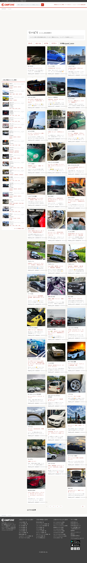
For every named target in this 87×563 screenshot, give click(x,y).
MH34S (15, 188)
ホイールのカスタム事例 (58, 522)
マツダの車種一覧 (23, 527)
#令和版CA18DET (72, 68)
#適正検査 (80, 235)
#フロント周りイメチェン (34, 492)
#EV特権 (30, 297)
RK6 (13, 108)
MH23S (11, 188)
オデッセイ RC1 (31, 97)
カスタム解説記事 (81, 4)
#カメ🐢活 (50, 331)
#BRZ (79, 490)
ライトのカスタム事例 (58, 529)
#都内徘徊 (52, 267)
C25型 (18, 158)
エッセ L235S (51, 230)
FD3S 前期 (15, 203)
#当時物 (34, 167)
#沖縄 (49, 131)
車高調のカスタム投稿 (58, 527)
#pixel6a (81, 457)
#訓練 (29, 461)
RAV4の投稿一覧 (40, 522)
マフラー (54, 43)
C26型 (10, 159)
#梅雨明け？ (74, 102)
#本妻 (36, 199)
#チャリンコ (71, 425)
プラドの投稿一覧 (40, 529)
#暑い (76, 365)
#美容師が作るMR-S (37, 232)
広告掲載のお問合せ (75, 535)
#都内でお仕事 (36, 297)
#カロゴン (50, 399)
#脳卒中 (70, 235)
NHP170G (16, 152)
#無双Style (50, 99)
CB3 (16, 225)
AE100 (10, 136)
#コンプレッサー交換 (53, 164)
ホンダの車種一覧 (23, 525)
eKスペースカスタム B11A (34, 358)
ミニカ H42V (51, 363)
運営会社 (73, 534)
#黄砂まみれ (40, 329)
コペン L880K (71, 131)
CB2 (13, 225)
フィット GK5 (51, 66)
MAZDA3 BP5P (31, 490)
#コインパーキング (32, 295)
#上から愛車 (51, 266)
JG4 (19, 180)
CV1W (10, 218)
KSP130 (11, 127)
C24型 (14, 158)
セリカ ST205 (71, 98)
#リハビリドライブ (38, 68)
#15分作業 (50, 431)
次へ (83, 506)
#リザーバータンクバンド (57, 165)
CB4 (19, 225)
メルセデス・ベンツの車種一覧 (26, 536)
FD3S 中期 (21, 203)
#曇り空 (56, 331)
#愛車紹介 (76, 133)
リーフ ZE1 (30, 293)
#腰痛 (49, 298)
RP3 (16, 108)
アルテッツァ (31, 261)
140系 (10, 167)
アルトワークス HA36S (53, 162)
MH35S (19, 188)
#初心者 (50, 365)
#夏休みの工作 (40, 264)
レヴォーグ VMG (52, 329)
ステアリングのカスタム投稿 (59, 536)
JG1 (10, 180)
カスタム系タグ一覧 (57, 537)
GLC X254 (70, 296)
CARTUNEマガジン (75, 524)
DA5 (10, 145)
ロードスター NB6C (72, 455)
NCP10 (19, 127)
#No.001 (56, 99)
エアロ (46, 43)
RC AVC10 (30, 66)
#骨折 (49, 465)
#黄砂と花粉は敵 (32, 198)
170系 (18, 167)
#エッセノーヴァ (52, 232)
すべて (30, 43)
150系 (14, 167)
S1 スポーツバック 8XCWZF (34, 394)
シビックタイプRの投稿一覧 (42, 525)
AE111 (10, 138)
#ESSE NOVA (60, 232)
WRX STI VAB (51, 296)
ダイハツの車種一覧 (23, 532)
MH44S (11, 190)
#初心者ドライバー (57, 365)
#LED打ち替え (39, 100)
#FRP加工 (77, 199)
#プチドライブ (37, 263)
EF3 (16, 121)
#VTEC (70, 329)
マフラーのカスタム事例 (58, 530)
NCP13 (11, 128)
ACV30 (11, 86)
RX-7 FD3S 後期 (72, 361)
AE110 (18, 136)
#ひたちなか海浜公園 (73, 167)
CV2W (14, 218)
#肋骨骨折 (54, 465)
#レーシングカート (32, 396)
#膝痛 (53, 298)
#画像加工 (76, 266)
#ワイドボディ (73, 201)
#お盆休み (33, 264)
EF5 (19, 121)
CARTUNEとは (74, 522)
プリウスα (70, 394)
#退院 (39, 165)
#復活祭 (32, 199)
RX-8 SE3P (51, 196)
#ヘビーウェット (76, 331)
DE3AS (11, 196)
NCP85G (11, 152)
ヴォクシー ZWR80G (53, 97)
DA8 (19, 145)
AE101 (14, 136)
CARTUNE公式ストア (76, 525)
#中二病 (32, 493)
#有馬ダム (30, 263)
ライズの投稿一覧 (40, 527)
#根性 (76, 425)
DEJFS (11, 197)
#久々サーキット (54, 199)
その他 (67, 43)
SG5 (16, 211)
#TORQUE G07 (51, 68)
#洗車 (69, 298)
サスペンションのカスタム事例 (60, 525)
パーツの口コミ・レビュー (71, 4)
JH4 (19, 115)
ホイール (38, 43)
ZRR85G (16, 174)
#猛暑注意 (58, 267)
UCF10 (20, 94)
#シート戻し (56, 233)
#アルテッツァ (73, 267)
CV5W (10, 219)
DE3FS (15, 196)
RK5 (10, 108)
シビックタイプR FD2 (73, 327)
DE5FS (19, 196)
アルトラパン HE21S (53, 129)
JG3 (16, 180)
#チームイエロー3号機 (73, 457)
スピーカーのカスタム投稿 (59, 534)
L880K (10, 100)
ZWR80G (21, 174)
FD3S (10, 203)
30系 (17, 94)
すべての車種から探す (19, 228)
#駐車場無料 (40, 295)
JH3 (16, 115)
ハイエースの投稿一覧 (41, 530)
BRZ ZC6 (70, 488)
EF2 (13, 121)
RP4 (19, 108)
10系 (10, 94)
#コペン (80, 134)
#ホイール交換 (77, 396)
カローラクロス (51, 463)
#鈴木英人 (70, 266)
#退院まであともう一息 (37, 230)
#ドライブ (36, 134)
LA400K (15, 100)
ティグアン (30, 459)
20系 (14, 94)
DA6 (13, 145)
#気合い (80, 425)
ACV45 (11, 88)
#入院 (29, 230)
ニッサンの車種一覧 (23, 524)
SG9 (19, 211)
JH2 (13, 115)
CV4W (18, 218)
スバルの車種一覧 (23, 529)
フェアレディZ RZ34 (33, 327)
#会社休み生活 (37, 428)
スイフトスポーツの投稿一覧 (42, 524)
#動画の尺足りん (52, 201)
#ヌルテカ (79, 298)
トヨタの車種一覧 (23, 522)
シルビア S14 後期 (32, 196)
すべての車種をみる (40, 537)
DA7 (16, 145)
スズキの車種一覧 (23, 530)
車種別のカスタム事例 (59, 4)
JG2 (13, 180)
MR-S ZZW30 (71, 197)
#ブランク (40, 396)
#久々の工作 (31, 99)
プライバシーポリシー (76, 532)
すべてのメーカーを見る (24, 537)
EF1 (10, 121)
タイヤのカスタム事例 (58, 524)
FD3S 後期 (11, 204)
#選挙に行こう (77, 100)
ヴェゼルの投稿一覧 (40, 536)
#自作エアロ (71, 199)
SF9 (13, 211)
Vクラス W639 (51, 429)
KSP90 (15, 127)
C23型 (10, 158)
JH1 (10, 115)
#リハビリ (30, 68)
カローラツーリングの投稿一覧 (43, 534)
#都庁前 (56, 266)
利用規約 (73, 530)
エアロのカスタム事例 (58, 532)
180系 (21, 167)
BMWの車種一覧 (22, 534)
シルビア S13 (71, 66)
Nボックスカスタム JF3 (73, 165)
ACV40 (19, 86)
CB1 (10, 225)
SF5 (10, 211)
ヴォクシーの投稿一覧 (41, 532)
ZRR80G (11, 174)
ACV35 (15, 86)
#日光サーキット (52, 198)
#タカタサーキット (76, 329)
